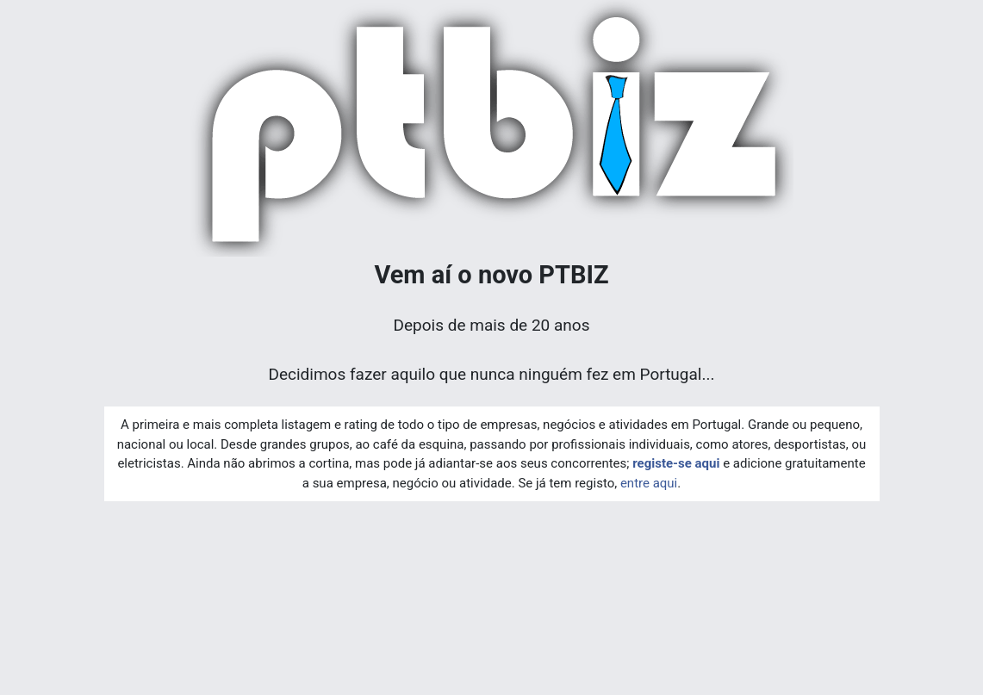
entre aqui (648, 483)
